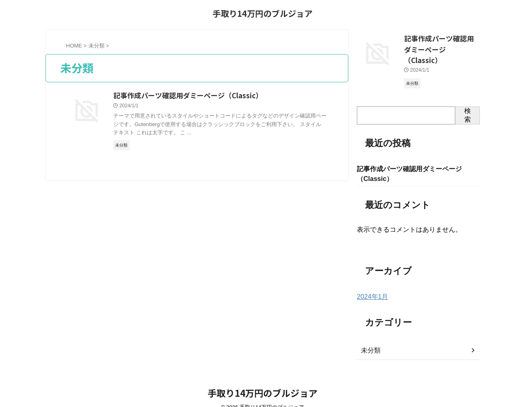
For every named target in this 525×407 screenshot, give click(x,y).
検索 (467, 101)
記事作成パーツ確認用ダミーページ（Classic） (224, 96)
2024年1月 (370, 285)
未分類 (369, 338)
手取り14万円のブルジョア (262, 13)
